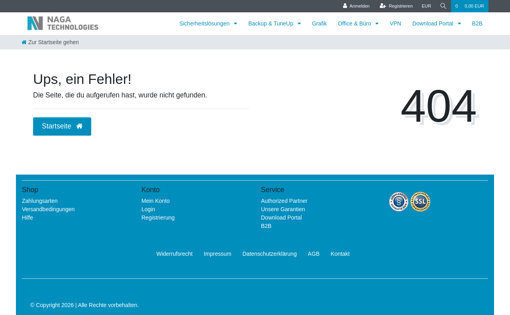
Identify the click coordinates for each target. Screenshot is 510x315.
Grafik (319, 23)
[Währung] (426, 6)
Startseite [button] (62, 126)
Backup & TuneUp (271, 23)
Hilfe (27, 217)
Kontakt (340, 254)
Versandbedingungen (48, 209)
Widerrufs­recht (174, 254)
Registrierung (158, 217)
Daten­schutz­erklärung (270, 254)
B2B (477, 23)
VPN (395, 23)
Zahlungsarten (40, 201)
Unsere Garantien (283, 209)
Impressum (217, 254)
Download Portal (433, 23)
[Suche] (443, 6)
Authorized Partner (284, 201)
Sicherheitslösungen (205, 23)
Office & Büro (355, 23)
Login (148, 209)
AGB (314, 254)
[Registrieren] (395, 6)
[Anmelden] (356, 6)
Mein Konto (155, 201)
